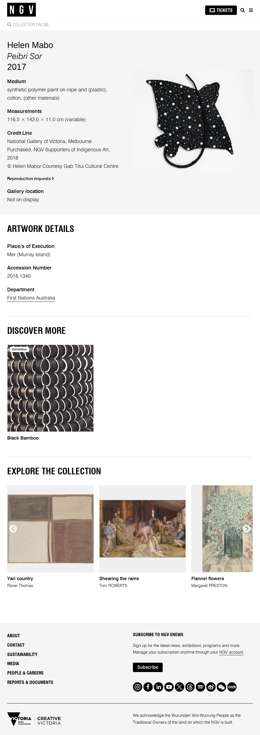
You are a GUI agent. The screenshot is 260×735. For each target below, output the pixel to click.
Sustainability (22, 654)
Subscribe (147, 667)
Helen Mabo (30, 45)
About (13, 636)
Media (13, 664)
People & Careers (25, 673)
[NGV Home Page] (21, 10)
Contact (16, 645)
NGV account (231, 652)
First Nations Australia (31, 298)
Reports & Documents (30, 682)
